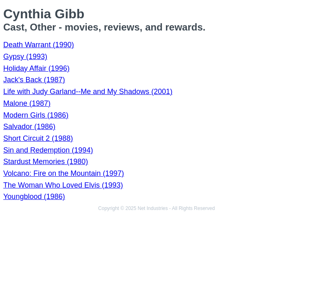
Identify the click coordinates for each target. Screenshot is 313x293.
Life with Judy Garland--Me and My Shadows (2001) (87, 91)
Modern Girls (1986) (35, 115)
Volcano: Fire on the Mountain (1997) (63, 173)
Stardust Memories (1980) (45, 161)
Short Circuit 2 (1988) (38, 138)
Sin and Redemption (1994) (48, 150)
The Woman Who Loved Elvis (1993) (63, 185)
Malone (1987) (27, 103)
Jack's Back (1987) (34, 80)
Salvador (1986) (29, 126)
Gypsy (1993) (25, 56)
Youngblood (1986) (34, 196)
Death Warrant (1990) (38, 45)
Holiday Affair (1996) (36, 68)
